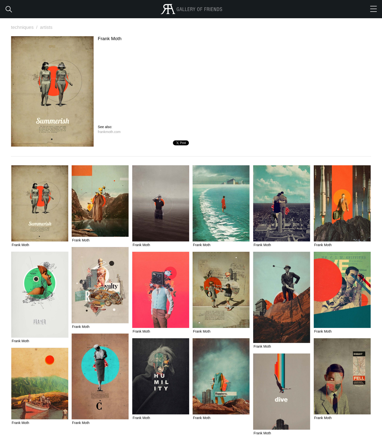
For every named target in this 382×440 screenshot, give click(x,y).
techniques (25, 27)
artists (46, 27)
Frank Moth (20, 245)
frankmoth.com (109, 132)
